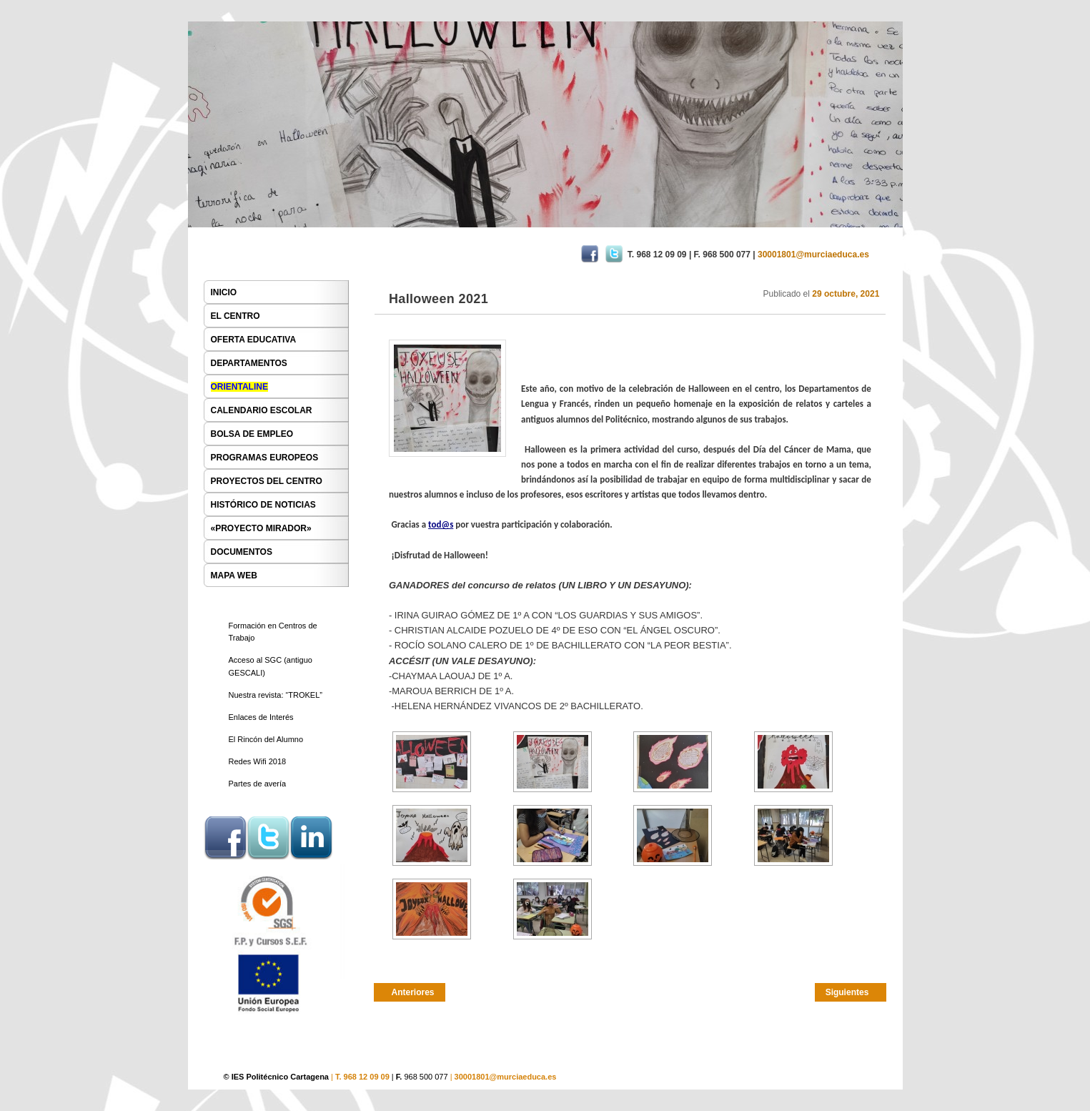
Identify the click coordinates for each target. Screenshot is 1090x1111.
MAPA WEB (234, 576)
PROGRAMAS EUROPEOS (265, 458)
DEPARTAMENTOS (249, 363)
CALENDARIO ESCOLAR (261, 410)
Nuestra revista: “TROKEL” (275, 695)
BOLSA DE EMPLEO (252, 434)
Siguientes (847, 992)
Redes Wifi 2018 (258, 761)
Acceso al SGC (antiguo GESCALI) (270, 666)
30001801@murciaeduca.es (506, 1076)
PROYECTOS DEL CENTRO (266, 481)
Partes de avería (258, 783)
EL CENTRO (235, 316)
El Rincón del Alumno (266, 739)
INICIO (224, 292)
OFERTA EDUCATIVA (254, 340)
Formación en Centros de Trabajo (273, 632)
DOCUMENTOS (241, 552)
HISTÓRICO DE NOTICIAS (263, 505)
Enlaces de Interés (261, 717)
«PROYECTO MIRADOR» (261, 528)
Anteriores (413, 992)
